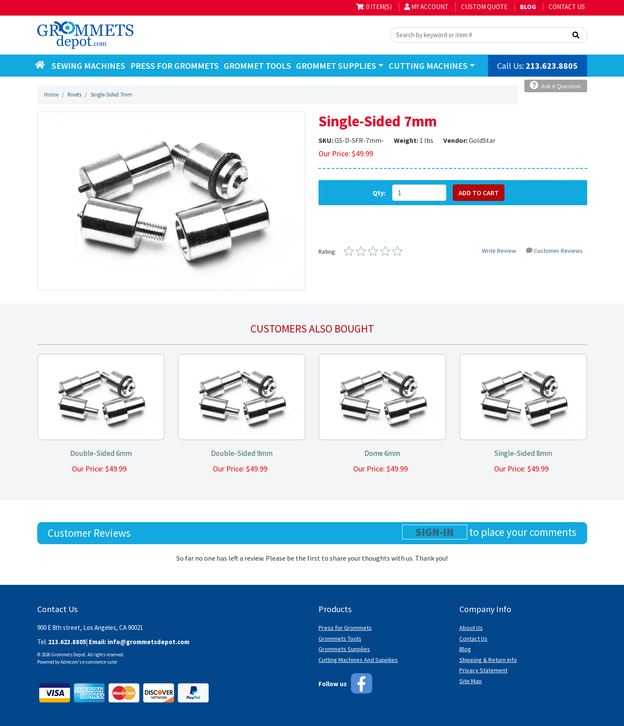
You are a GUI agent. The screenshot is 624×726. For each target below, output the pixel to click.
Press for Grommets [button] (174, 65)
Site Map (470, 681)
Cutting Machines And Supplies (358, 660)
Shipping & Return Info (488, 660)
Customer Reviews (554, 251)
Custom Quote (484, 7)
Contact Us (567, 7)
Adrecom (69, 662)
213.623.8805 (552, 65)
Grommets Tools (339, 638)
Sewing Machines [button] (88, 65)
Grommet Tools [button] (257, 65)
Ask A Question (555, 85)
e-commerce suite (99, 662)
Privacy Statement (483, 670)
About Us (471, 628)
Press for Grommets (345, 628)
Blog (465, 649)
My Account (426, 7)
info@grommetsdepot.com (148, 642)
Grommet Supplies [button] (336, 65)
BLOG (528, 7)
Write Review (499, 251)
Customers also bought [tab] (312, 329)
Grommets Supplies (344, 649)
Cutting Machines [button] (428, 65)
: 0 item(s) (374, 7)
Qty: (379, 192)
